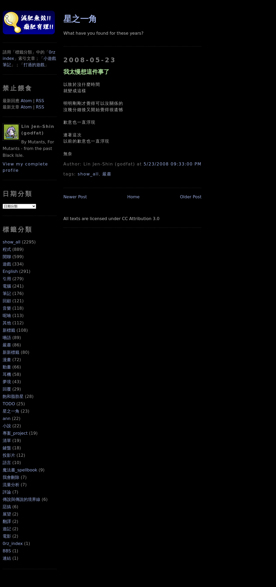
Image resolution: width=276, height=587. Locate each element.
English (10, 271)
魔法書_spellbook (20, 469)
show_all (11, 242)
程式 (7, 249)
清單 (7, 440)
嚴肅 (7, 344)
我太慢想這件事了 (86, 71)
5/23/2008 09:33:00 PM (172, 164)
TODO (9, 403)
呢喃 (7, 315)
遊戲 (7, 264)
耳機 (7, 374)
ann (6, 418)
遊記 (7, 528)
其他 (7, 322)
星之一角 (11, 411)
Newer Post (75, 196)
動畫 (7, 367)
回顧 (7, 300)
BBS (7, 550)
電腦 (7, 286)
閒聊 (7, 256)
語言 (7, 462)
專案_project (15, 433)
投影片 (9, 455)
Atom (26, 100)
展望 (7, 514)
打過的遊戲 (34, 64)
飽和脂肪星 (13, 396)
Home (133, 196)
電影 (7, 536)
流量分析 (11, 484)
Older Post (190, 196)
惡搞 (7, 506)
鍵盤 (7, 447)
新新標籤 (11, 352)
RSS (40, 100)
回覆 (7, 389)
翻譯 (7, 521)
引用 (7, 278)
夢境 (7, 381)
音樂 (7, 308)
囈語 (7, 337)
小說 (7, 425)
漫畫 (7, 359)
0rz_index (13, 543)
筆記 (7, 293)
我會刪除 (11, 477)
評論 (7, 492)
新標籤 (9, 330)
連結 (7, 558)
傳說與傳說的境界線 (21, 499)
